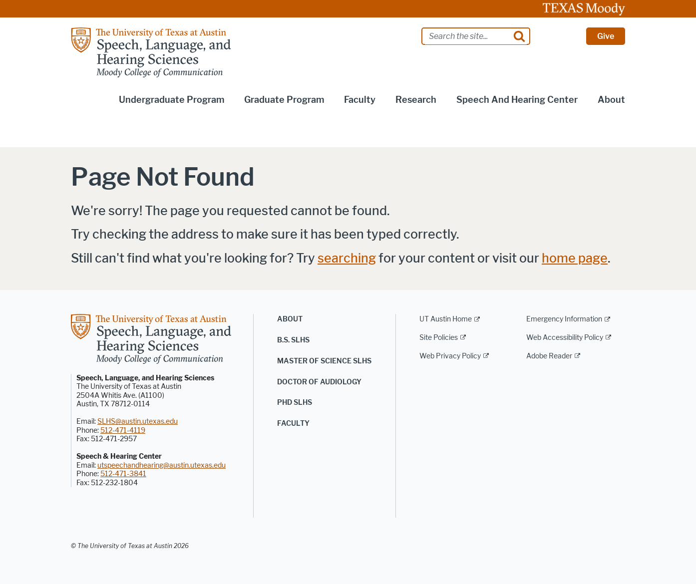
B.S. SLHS (293, 340)
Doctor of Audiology (319, 382)
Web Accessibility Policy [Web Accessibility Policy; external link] (564, 337)
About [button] (611, 99)
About (290, 319)
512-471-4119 (122, 430)
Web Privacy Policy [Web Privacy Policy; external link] (450, 356)
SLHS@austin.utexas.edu (137, 421)
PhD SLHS (294, 402)
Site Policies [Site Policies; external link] (438, 337)
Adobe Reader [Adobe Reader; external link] (549, 356)
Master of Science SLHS (324, 361)
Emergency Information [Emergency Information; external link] (564, 319)
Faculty (359, 99)
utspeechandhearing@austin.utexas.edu (161, 465)
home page (575, 258)
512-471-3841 (123, 474)
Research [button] (415, 99)
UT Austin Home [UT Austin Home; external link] (445, 319)
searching (347, 258)
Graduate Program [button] (284, 99)
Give (605, 36)
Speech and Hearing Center (517, 99)
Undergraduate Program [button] (171, 99)
